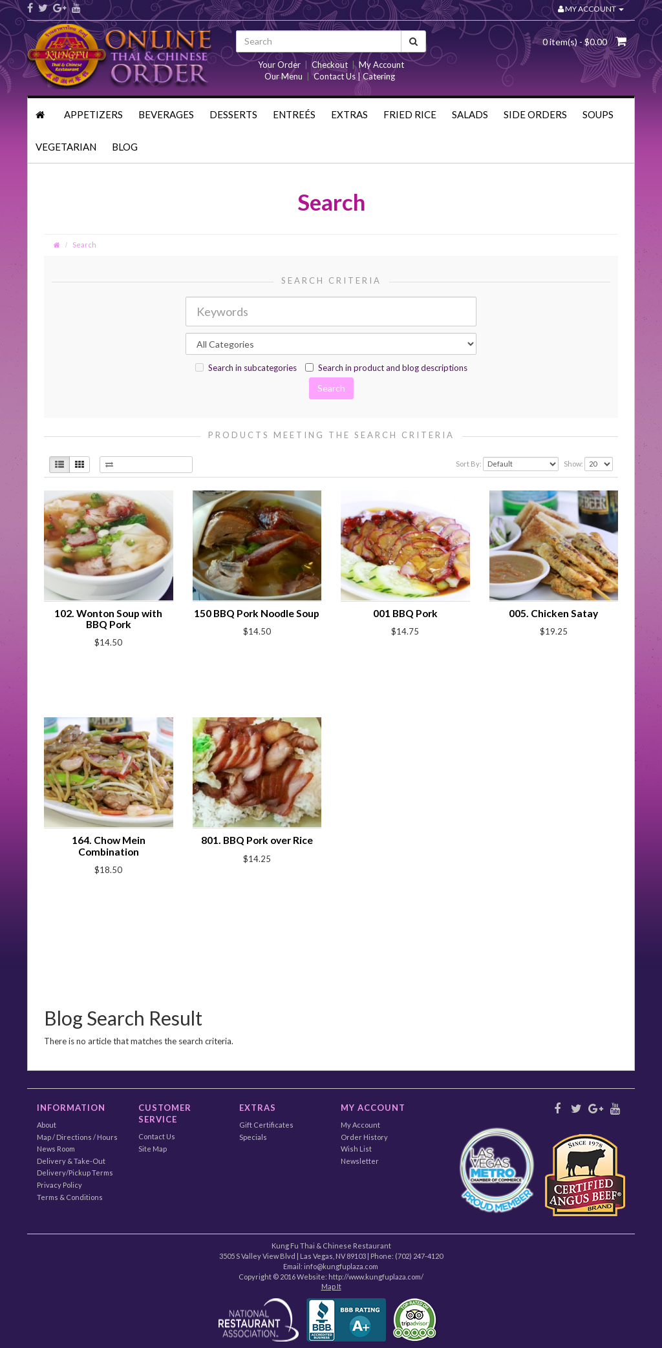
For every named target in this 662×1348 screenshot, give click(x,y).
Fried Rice (409, 114)
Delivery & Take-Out (71, 1161)
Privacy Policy (59, 1185)
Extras (349, 114)
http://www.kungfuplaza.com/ (375, 1276)
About (46, 1125)
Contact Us (156, 1136)
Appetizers (93, 114)
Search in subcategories (246, 368)
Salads (470, 114)
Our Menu (283, 76)
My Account (381, 64)
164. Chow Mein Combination (108, 845)
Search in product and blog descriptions (386, 368)
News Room (56, 1148)
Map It (331, 1286)
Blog (125, 147)
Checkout (330, 64)
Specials (253, 1137)
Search (84, 244)
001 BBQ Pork (405, 613)
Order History (364, 1137)
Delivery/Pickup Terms (75, 1172)
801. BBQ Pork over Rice (257, 840)
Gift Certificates (266, 1125)
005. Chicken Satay (553, 613)
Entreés (294, 114)
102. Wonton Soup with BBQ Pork (108, 618)
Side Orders (535, 114)
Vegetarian (66, 147)
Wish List (356, 1148)
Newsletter (360, 1161)
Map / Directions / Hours (77, 1137)
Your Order (279, 64)
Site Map (152, 1148)
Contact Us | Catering (354, 76)
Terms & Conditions (70, 1197)
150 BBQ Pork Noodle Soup (256, 613)
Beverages (166, 114)
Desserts (233, 114)
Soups (598, 114)
